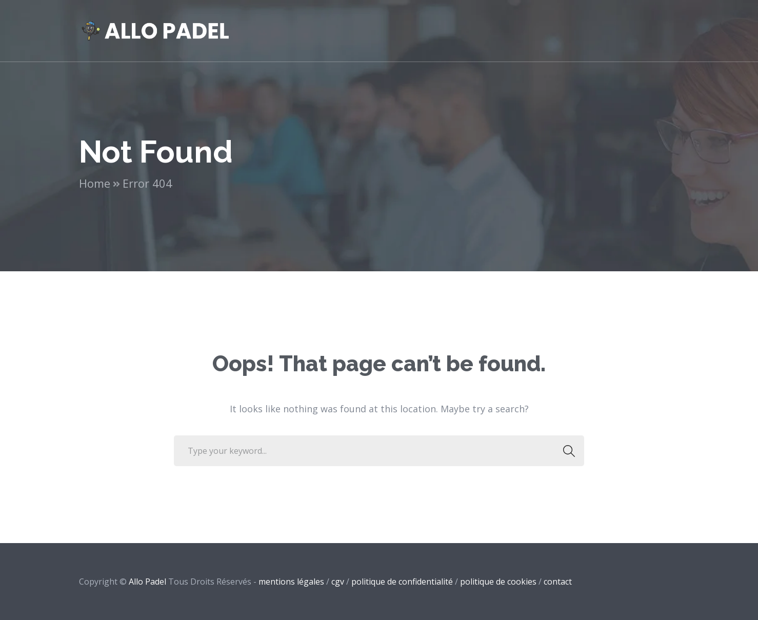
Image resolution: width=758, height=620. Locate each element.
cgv (337, 581)
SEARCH (566, 451)
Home (94, 183)
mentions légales (291, 581)
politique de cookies (498, 581)
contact (558, 581)
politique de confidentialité (402, 581)
